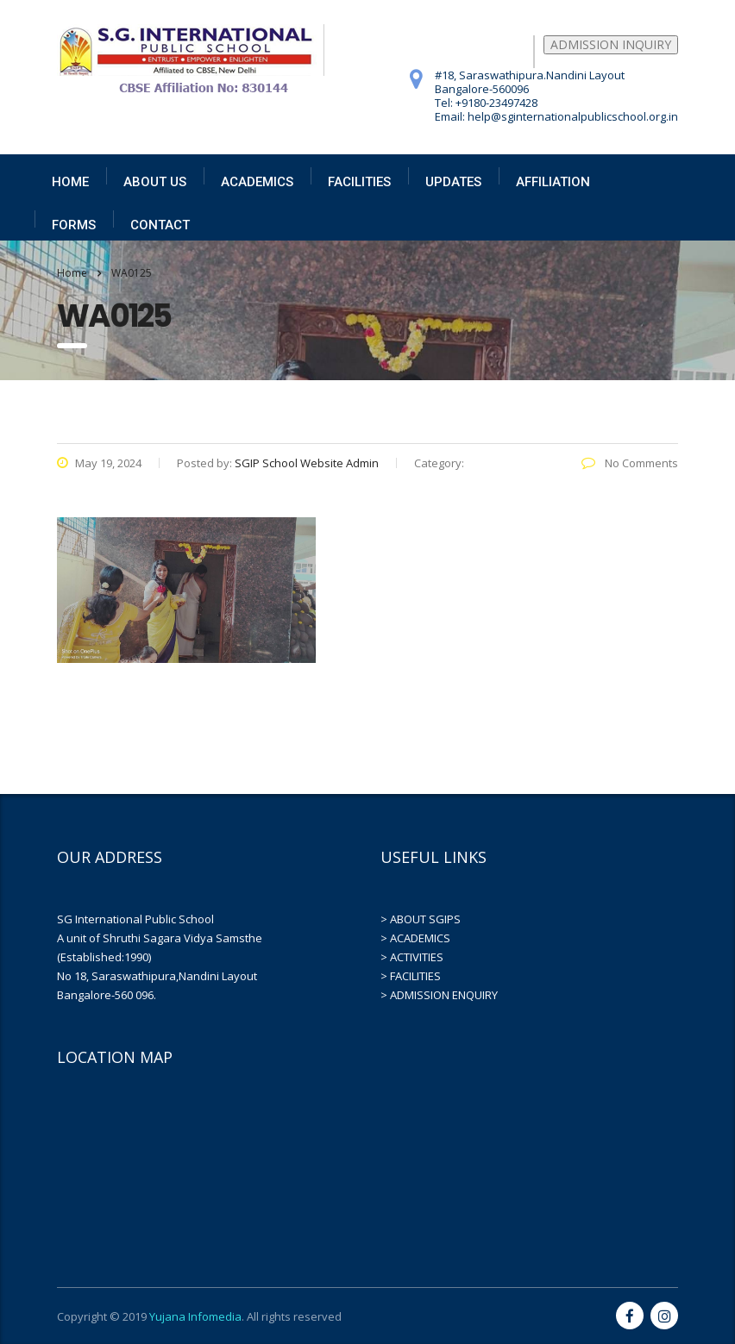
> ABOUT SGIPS (420, 919)
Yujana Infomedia (195, 1316)
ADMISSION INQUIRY (610, 44)
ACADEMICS (257, 182)
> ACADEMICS (415, 938)
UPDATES (453, 182)
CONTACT (160, 225)
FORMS (74, 225)
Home (72, 273)
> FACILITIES (410, 976)
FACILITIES (359, 182)
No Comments (629, 463)
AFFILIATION (553, 182)
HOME (70, 182)
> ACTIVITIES (411, 957)
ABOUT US (154, 182)
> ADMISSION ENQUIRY (439, 995)
